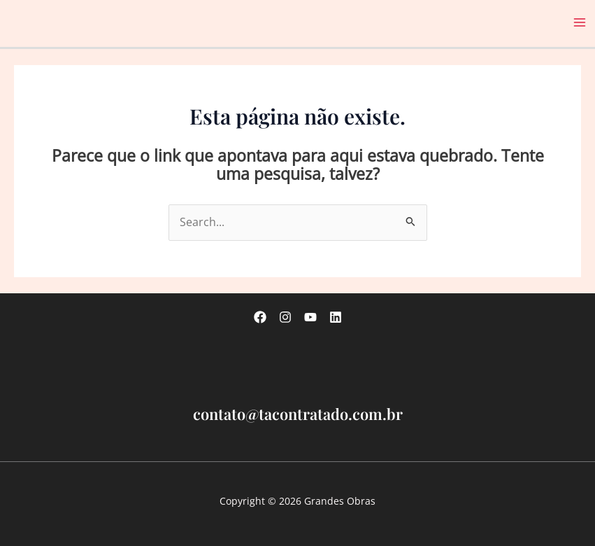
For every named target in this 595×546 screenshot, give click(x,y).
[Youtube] (310, 317)
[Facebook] (260, 317)
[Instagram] (285, 317)
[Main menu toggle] (580, 23)
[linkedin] (335, 317)
